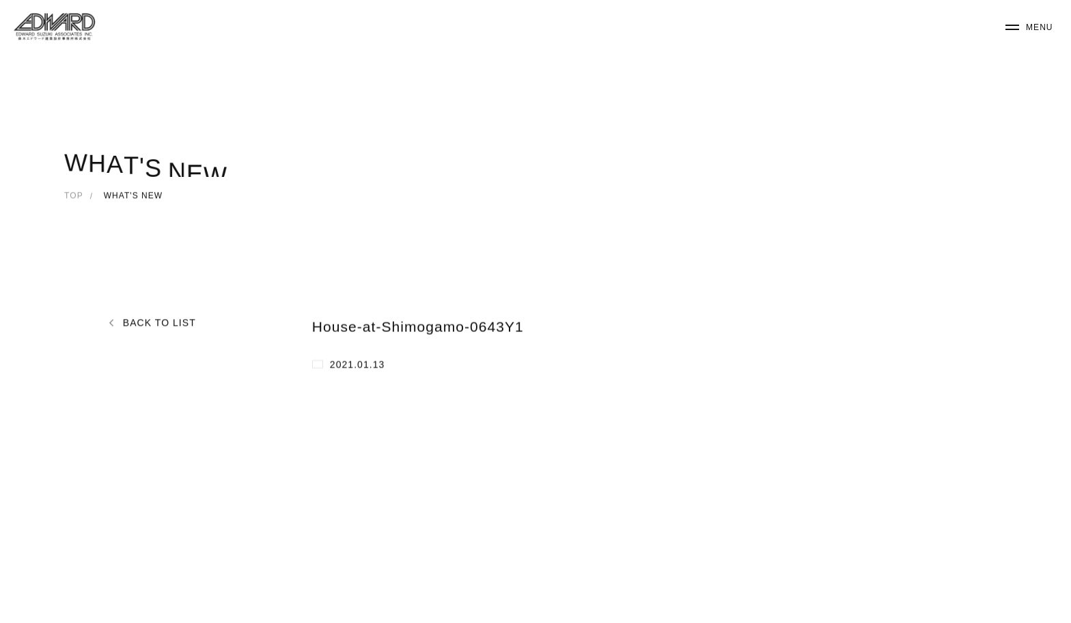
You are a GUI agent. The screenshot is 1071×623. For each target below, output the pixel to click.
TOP (73, 197)
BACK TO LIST (159, 324)
